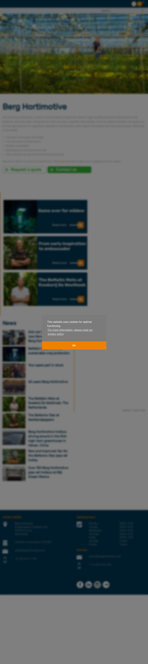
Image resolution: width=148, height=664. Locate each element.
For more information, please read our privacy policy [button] (70, 332)
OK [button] (74, 345)
